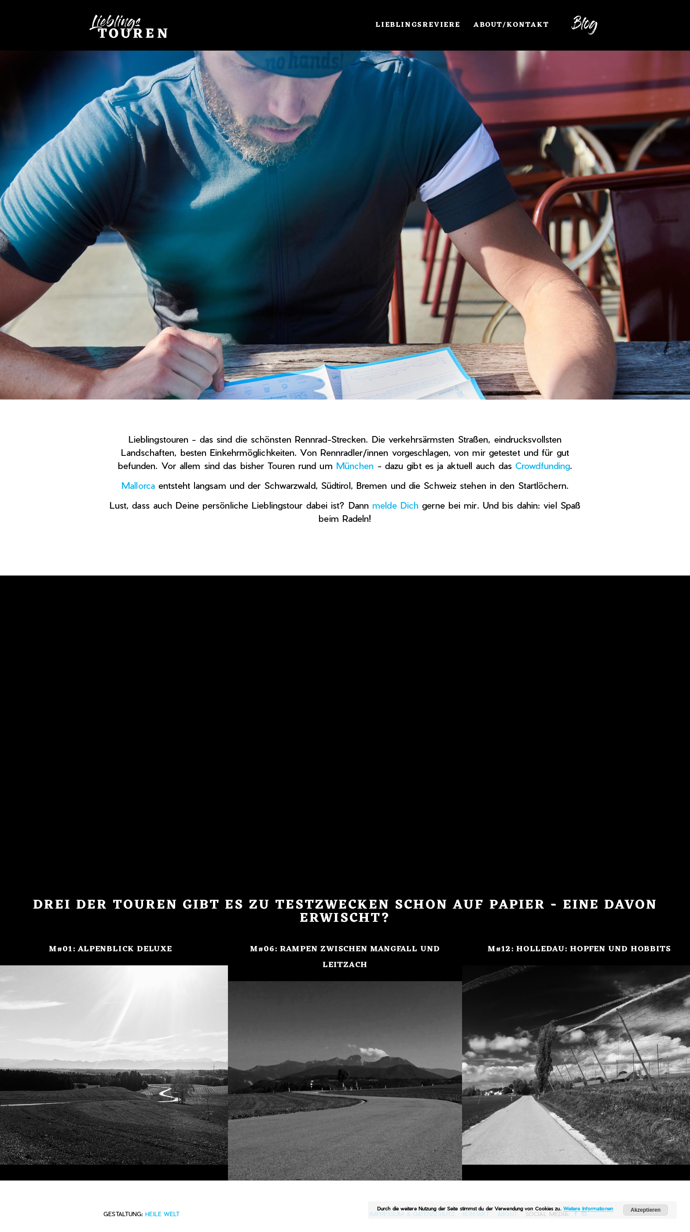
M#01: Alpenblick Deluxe (110, 949)
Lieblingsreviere (417, 25)
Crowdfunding (542, 465)
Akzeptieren (646, 1210)
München (355, 465)
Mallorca (138, 485)
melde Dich (395, 505)
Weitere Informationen (588, 1208)
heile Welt (162, 1213)
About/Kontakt (511, 25)
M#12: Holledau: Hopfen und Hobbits (579, 949)
